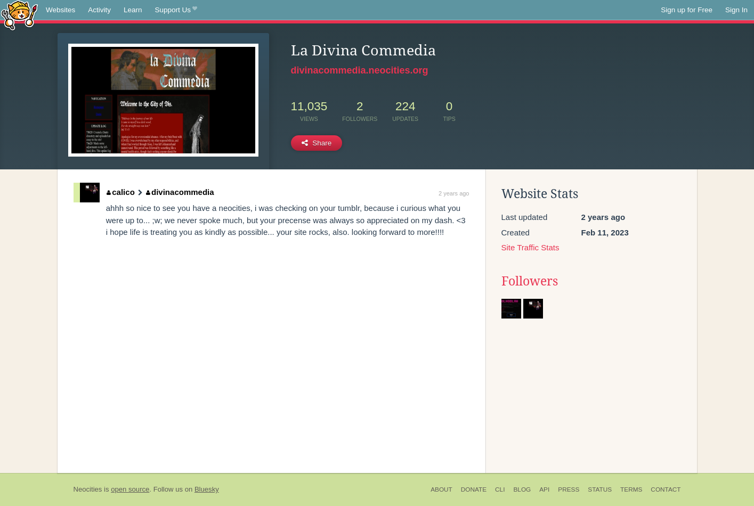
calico (121, 192)
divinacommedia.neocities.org (359, 70)
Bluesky (206, 489)
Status (600, 489)
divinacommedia (180, 192)
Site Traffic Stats (530, 247)
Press (568, 489)
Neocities (88, 489)
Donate (474, 489)
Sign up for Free (686, 10)
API (544, 489)
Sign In (736, 10)
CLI (500, 489)
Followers (529, 281)
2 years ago (454, 193)
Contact (665, 489)
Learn (133, 10)
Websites (60, 10)
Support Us (176, 10)
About (441, 489)
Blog (522, 489)
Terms (631, 489)
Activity (99, 10)
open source (130, 489)
